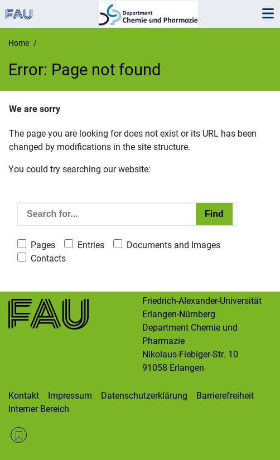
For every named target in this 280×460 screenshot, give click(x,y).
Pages (43, 245)
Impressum (70, 395)
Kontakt (23, 395)
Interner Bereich (38, 409)
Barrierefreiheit (225, 395)
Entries (91, 245)
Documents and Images (173, 245)
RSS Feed (19, 435)
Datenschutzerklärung (144, 395)
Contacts (48, 258)
